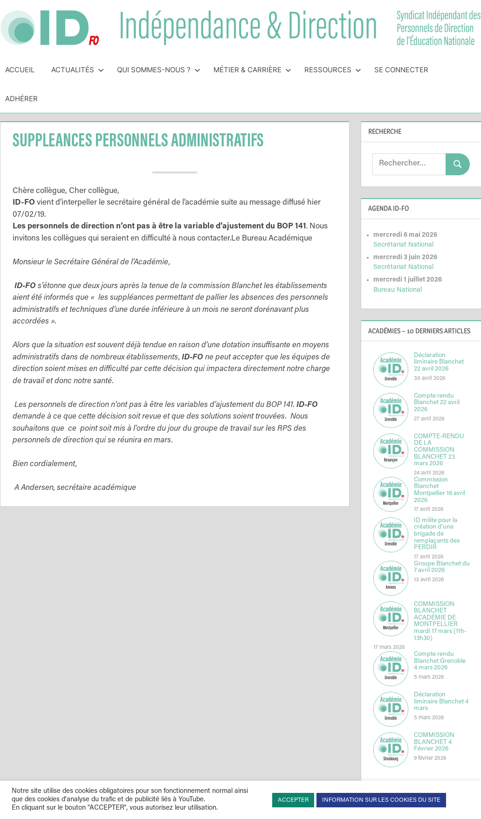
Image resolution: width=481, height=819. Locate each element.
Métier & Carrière (252, 69)
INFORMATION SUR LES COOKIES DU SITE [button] (381, 800)
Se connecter (401, 69)
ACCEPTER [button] (293, 800)
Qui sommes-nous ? (158, 69)
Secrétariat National (403, 244)
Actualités (77, 69)
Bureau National (397, 290)
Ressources (332, 69)
